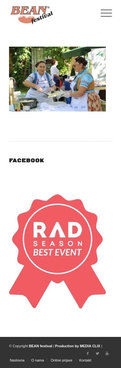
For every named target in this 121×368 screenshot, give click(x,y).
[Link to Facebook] (88, 353)
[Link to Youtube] (107, 353)
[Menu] (103, 13)
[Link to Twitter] (97, 353)
